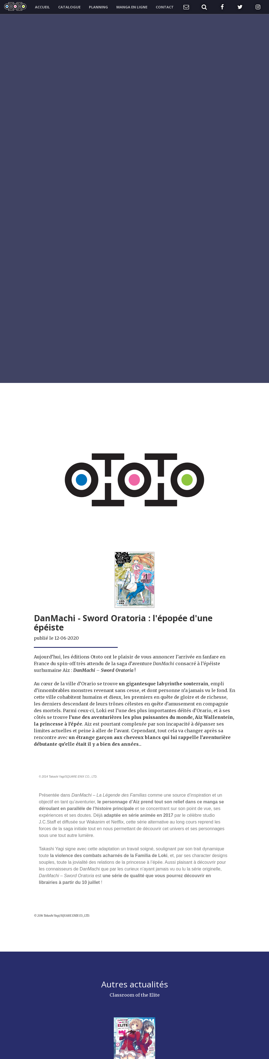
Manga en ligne (131, 7)
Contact (165, 7)
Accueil (42, 7)
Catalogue (69, 7)
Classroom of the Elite (135, 995)
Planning (98, 7)
